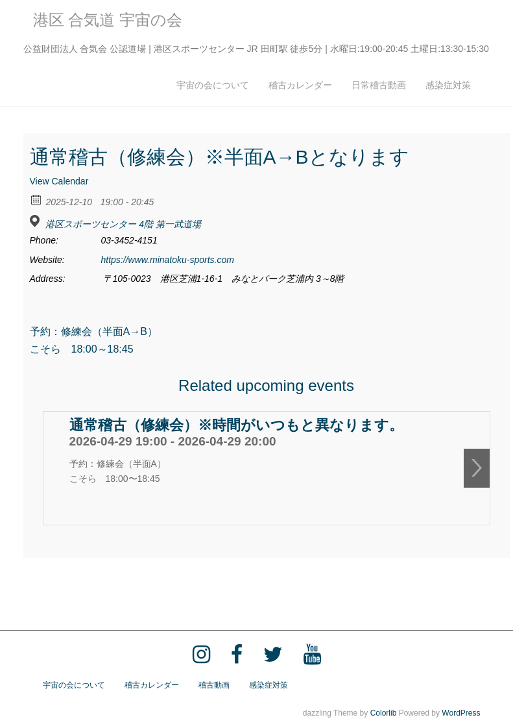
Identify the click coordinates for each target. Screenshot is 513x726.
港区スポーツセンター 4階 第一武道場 (123, 224)
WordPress (461, 713)
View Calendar (59, 181)
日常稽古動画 (379, 85)
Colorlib (383, 713)
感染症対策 (448, 85)
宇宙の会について (212, 85)
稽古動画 (214, 685)
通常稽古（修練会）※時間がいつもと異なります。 (236, 425)
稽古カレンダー (300, 85)
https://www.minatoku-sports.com (167, 260)
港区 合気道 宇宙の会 (107, 20)
